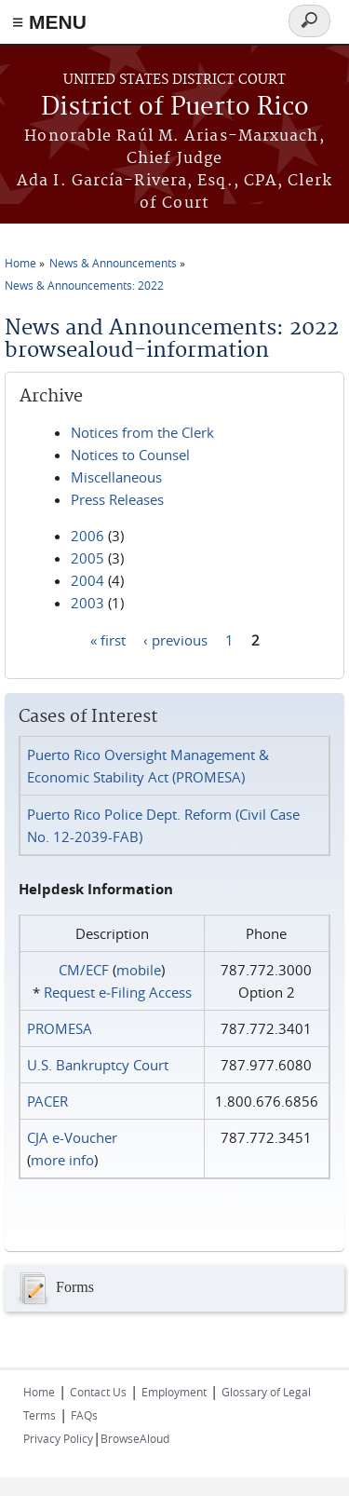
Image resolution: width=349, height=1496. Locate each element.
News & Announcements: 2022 (84, 285)
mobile (138, 969)
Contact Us (98, 1391)
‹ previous (175, 639)
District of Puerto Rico (175, 107)
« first (108, 639)
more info (62, 1159)
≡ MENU (49, 22)
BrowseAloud (135, 1438)
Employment (174, 1391)
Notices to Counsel (130, 454)
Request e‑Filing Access (118, 992)
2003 (87, 602)
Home (20, 262)
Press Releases (117, 499)
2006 (87, 535)
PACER (47, 1101)
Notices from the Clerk (142, 432)
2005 (87, 558)
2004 (87, 580)
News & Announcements (113, 262)
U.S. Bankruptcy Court (97, 1064)
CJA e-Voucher (72, 1137)
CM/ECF (84, 969)
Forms (54, 1288)
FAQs (84, 1415)
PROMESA (59, 1028)
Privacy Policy (58, 1438)
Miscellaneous (116, 477)
